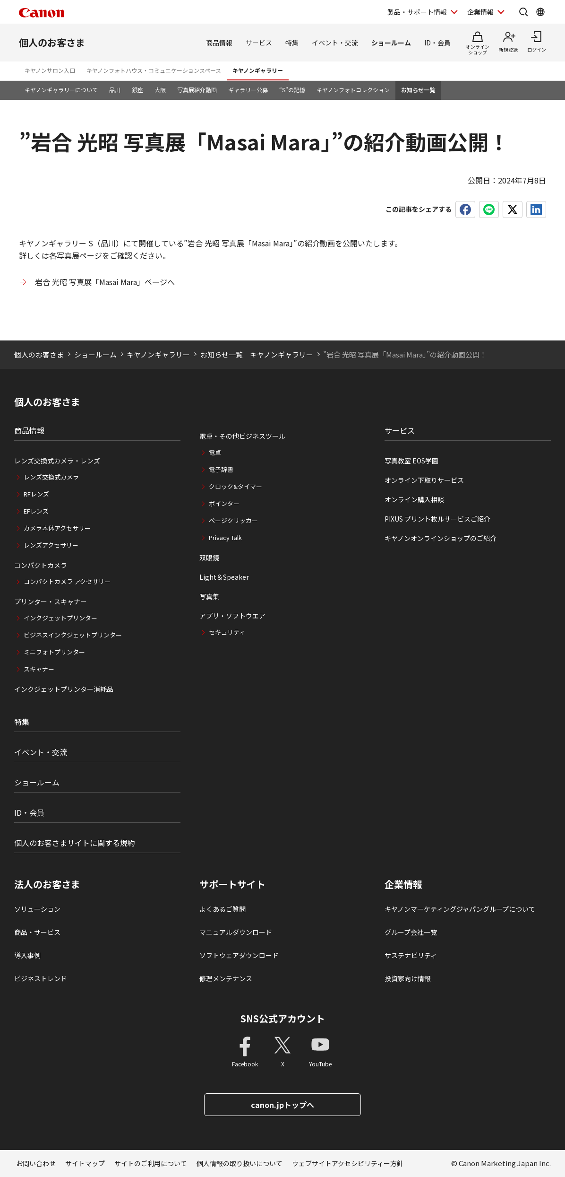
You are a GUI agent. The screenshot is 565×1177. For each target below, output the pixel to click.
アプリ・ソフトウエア (232, 615)
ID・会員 (437, 42)
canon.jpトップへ (282, 1104)
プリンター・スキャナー (50, 601)
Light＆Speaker (224, 577)
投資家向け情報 (408, 978)
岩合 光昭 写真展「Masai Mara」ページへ (105, 282)
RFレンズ (36, 493)
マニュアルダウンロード (235, 932)
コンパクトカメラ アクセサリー (67, 581)
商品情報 (219, 42)
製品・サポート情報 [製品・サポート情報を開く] (417, 12)
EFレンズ (36, 510)
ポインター (224, 503)
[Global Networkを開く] (540, 11)
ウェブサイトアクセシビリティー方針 (347, 1163)
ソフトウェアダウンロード (239, 955)
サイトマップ (85, 1163)
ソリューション (37, 909)
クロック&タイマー (235, 486)
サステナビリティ (411, 955)
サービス (259, 42)
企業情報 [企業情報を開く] (480, 12)
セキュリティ (227, 632)
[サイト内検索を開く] (523, 11)
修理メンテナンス (225, 978)
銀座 (137, 90)
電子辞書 (221, 469)
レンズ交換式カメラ (51, 476)
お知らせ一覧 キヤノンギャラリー (256, 354)
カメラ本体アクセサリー (57, 527)
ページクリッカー (233, 520)
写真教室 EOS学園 (411, 460)
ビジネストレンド (40, 978)
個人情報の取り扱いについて (239, 1163)
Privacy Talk (225, 537)
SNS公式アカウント (282, 1018)
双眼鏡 (209, 557)
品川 (114, 90)
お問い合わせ (36, 1163)
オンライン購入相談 (414, 499)
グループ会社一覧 (411, 932)
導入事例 (27, 955)
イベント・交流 (335, 42)
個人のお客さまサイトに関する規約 (74, 842)
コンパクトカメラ (40, 565)
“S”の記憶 (292, 90)
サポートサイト (232, 884)
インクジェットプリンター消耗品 (63, 689)
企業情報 (403, 884)
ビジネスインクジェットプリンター (73, 634)
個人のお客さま (52, 42)
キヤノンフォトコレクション (353, 90)
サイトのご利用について (150, 1163)
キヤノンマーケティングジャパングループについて (460, 909)
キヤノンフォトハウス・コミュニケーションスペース (153, 70)
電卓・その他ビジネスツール (242, 436)
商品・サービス (37, 932)
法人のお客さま (47, 884)
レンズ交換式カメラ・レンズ (57, 460)
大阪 (160, 90)
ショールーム (391, 42)
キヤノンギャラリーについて (61, 90)
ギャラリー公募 (248, 90)
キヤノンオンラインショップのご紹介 (441, 538)
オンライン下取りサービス (424, 480)
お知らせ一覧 (418, 90)
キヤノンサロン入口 (50, 70)
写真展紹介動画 (197, 90)
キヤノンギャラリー (257, 70)
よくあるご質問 (222, 909)
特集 (292, 42)
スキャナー (39, 668)
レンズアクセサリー (51, 545)
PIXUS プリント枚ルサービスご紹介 (437, 518)
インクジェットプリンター (60, 617)
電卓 (215, 452)
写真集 (209, 596)
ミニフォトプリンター (54, 651)
